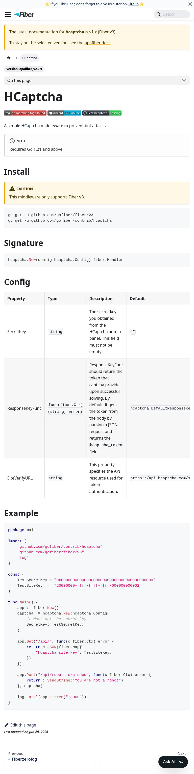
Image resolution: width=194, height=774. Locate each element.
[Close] (190, 4)
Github (133, 4)
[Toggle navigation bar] (8, 14)
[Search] (172, 14)
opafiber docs (98, 42)
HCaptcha (30, 125)
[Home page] (9, 58)
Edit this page (20, 725)
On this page (19, 80)
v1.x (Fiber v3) (102, 32)
